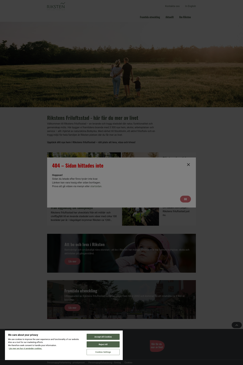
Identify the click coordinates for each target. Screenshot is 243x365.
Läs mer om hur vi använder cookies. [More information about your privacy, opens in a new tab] (25, 348)
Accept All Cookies (103, 337)
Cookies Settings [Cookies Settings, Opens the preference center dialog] (103, 352)
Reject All (103, 344)
